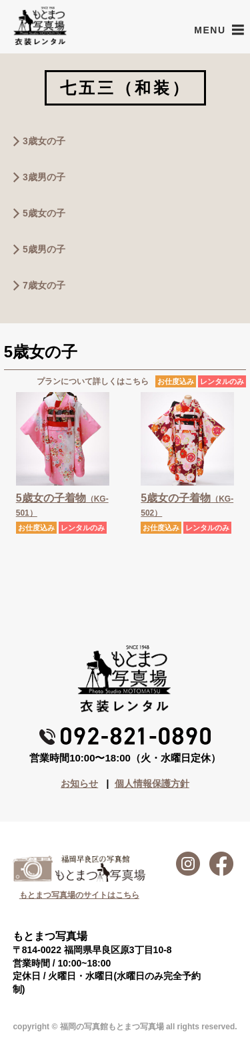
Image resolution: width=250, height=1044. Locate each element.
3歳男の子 (44, 177)
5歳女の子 (44, 213)
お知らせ (79, 783)
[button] (209, 30)
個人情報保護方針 (152, 783)
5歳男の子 (44, 249)
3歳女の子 (44, 141)
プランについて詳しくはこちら (93, 381)
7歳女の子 (44, 285)
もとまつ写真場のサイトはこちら (79, 895)
